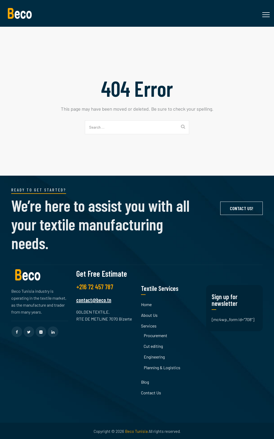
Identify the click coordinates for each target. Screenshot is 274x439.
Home (146, 304)
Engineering (154, 356)
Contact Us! (241, 208)
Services (149, 325)
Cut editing (153, 346)
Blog (145, 381)
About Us (149, 315)
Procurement (155, 335)
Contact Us (151, 392)
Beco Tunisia (136, 431)
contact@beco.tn (93, 300)
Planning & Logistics (162, 367)
